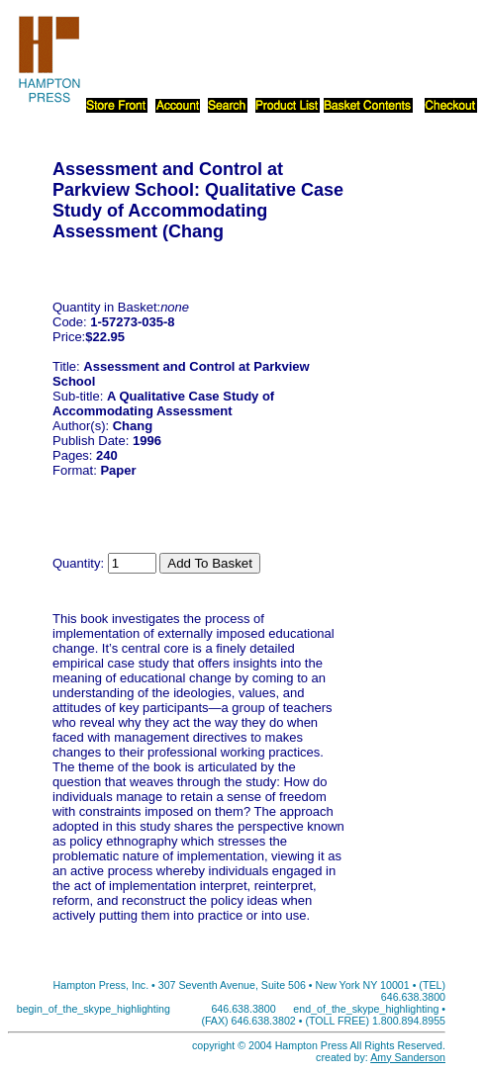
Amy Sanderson (407, 1057)
